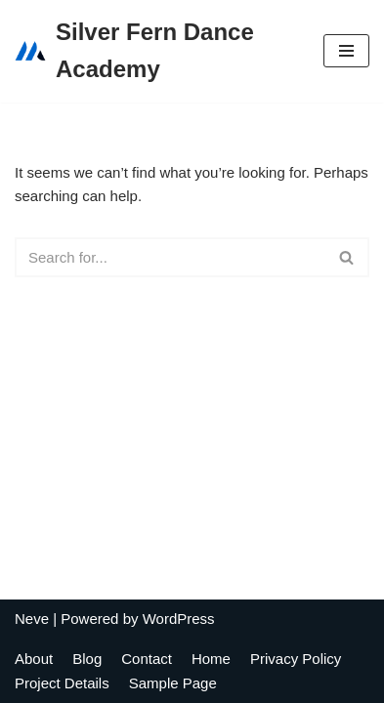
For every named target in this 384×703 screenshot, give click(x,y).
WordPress (179, 618)
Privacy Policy (295, 658)
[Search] (170, 257)
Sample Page (173, 683)
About (34, 658)
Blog (87, 658)
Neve (32, 618)
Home (211, 658)
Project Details (62, 683)
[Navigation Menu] (346, 50)
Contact (146, 658)
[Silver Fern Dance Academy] (154, 51)
